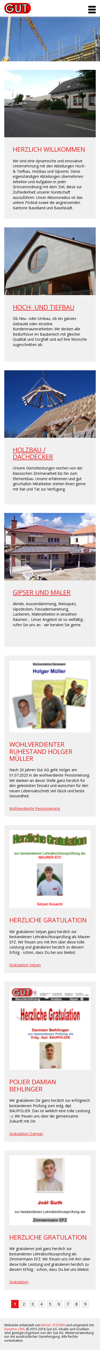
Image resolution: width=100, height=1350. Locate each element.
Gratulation (19, 1281)
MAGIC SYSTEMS (53, 1325)
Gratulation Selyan (25, 964)
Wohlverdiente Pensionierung (34, 808)
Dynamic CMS (14, 1329)
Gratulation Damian (26, 1133)
